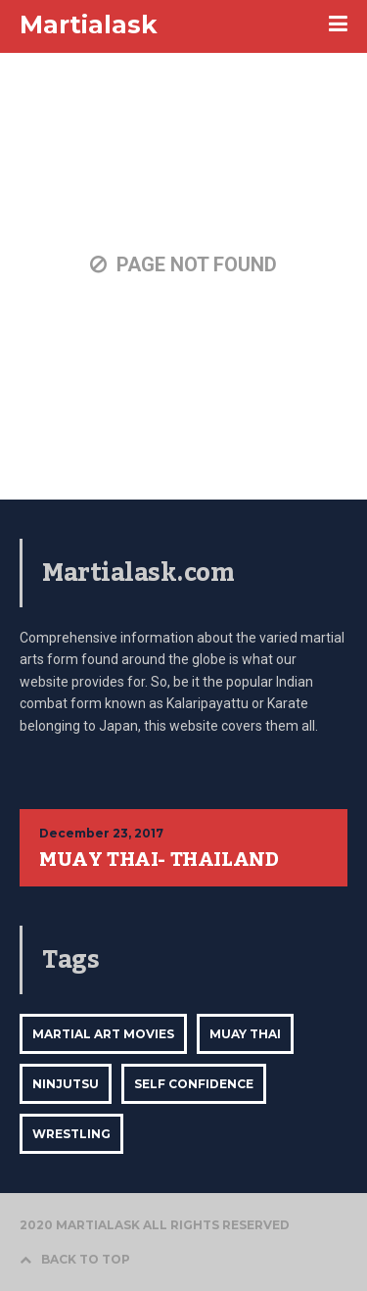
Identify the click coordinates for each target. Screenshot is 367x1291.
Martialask (89, 24)
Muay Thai (245, 1034)
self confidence (193, 1083)
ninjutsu (65, 1083)
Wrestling (71, 1133)
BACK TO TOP (75, 1259)
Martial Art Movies (103, 1034)
